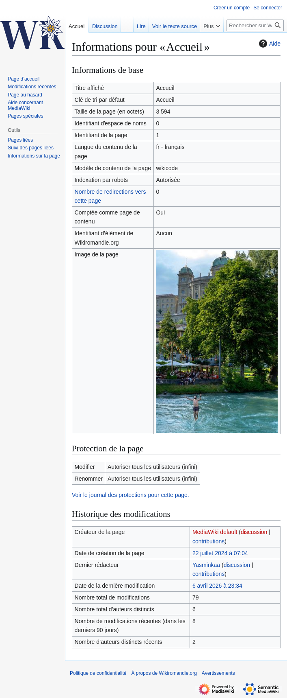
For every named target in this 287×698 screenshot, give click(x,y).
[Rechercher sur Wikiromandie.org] (255, 25)
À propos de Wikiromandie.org (163, 673)
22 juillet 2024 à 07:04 (220, 553)
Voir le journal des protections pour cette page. (130, 495)
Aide (269, 43)
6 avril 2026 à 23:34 (217, 585)
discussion (254, 532)
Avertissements (218, 673)
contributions (208, 541)
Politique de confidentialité (98, 673)
